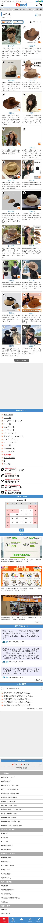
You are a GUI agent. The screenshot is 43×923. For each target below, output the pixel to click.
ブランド (5, 837)
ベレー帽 (7, 424)
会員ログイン (6, 862)
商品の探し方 (6, 781)
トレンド (5, 841)
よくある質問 (6, 874)
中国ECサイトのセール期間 (11, 821)
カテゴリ (5, 833)
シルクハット (9, 427)
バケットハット (10, 433)
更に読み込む (21, 360)
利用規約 (5, 886)
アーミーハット (10, 442)
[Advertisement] (21, 386)
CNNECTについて (8, 777)
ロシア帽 (7, 445)
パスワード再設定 (8, 866)
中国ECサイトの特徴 (9, 817)
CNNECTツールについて (10, 785)
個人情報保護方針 (8, 890)
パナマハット (9, 430)
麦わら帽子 (8, 415)
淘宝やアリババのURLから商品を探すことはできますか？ (18, 693)
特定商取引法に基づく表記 (11, 898)
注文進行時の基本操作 (9, 797)
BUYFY (4, 910)
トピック (39, 622)
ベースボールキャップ (13, 421)
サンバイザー (9, 451)
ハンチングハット (11, 439)
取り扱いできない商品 (9, 805)
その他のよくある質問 (34, 709)
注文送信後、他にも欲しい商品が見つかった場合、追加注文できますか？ (18, 702)
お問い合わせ (6, 878)
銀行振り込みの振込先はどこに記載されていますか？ (18, 705)
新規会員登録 (6, 857)
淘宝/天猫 (6, 22)
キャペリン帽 (9, 458)
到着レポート (6, 850)
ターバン (7, 464)
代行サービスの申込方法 (10, 789)
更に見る (39, 680)
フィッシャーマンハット (14, 436)
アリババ (18, 22)
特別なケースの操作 (9, 801)
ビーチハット (9, 448)
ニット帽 (7, 418)
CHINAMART (6, 914)
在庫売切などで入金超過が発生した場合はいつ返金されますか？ (18, 699)
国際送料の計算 (7, 845)
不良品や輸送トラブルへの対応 (12, 809)
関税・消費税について (9, 813)
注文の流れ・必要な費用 (10, 793)
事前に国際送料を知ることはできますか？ (18, 696)
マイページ (6, 870)
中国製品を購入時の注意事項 (12, 825)
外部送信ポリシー (8, 894)
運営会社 (5, 902)
